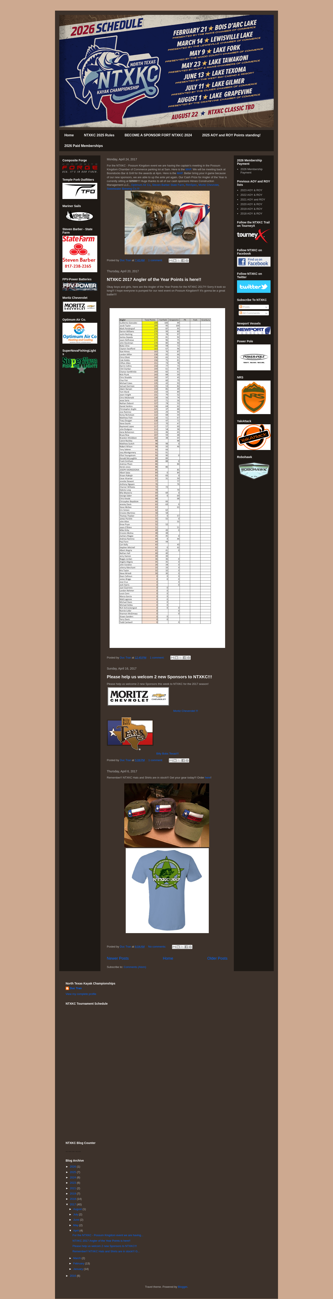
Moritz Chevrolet (208, 184)
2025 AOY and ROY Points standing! (231, 135)
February (79, 1263)
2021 (73, 1188)
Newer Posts (118, 958)
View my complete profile (81, 994)
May (76, 1225)
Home (69, 135)
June (76, 1219)
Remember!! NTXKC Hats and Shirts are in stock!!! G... (106, 1251)
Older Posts (217, 958)
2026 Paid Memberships (83, 146)
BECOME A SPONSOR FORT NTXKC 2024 (158, 135)
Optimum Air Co (141, 184)
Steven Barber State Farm (168, 184)
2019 (73, 1193)
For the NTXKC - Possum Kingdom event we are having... (107, 1235)
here (207, 777)
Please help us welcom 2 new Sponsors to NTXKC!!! (159, 676)
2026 (73, 1166)
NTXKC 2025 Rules (99, 135)
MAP (188, 169)
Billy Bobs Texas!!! (167, 753)
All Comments (250, 313)
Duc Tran (76, 988)
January (78, 1269)
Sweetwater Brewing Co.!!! (123, 188)
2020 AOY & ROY (251, 204)
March (77, 1258)
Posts (245, 307)
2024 (73, 1177)
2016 (73, 1275)
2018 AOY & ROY (251, 213)
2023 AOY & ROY (251, 190)
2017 (73, 1204)
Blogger (182, 1286)
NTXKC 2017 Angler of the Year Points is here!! (154, 279)
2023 (73, 1182)
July (76, 1214)
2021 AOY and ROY (252, 199)
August (78, 1209)
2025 (73, 1172)
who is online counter (70, 1151)
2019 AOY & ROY (251, 208)
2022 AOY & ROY (251, 194)
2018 (73, 1198)
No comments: (157, 946)
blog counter (78, 1151)
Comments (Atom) (135, 967)
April (76, 1230)
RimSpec (191, 184)
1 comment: (156, 260)
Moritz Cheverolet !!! (185, 710)
